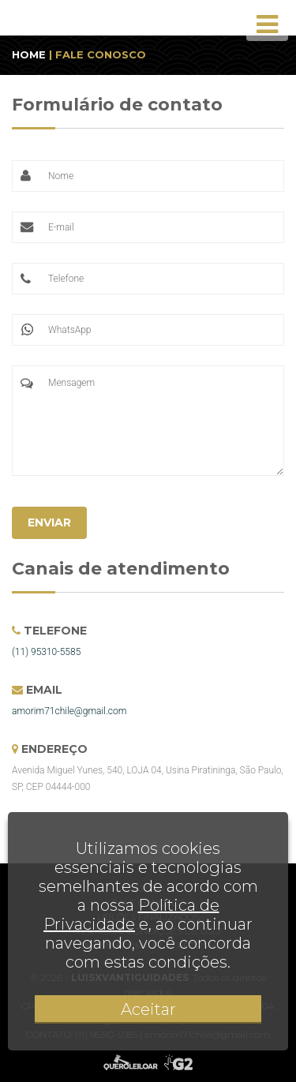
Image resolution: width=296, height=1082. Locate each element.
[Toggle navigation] (267, 24)
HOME (29, 54)
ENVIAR (49, 522)
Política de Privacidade (131, 915)
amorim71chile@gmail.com (69, 711)
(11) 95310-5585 (46, 651)
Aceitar (148, 1009)
